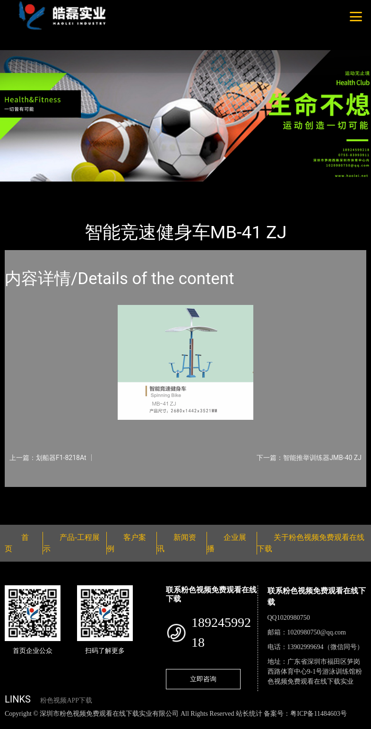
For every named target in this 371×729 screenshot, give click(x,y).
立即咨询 (203, 679)
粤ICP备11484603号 (318, 713)
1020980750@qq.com (316, 632)
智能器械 (109, 188)
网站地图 (14, 724)
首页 (21, 188)
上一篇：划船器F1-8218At (47, 457)
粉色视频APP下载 (66, 700)
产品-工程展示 (61, 188)
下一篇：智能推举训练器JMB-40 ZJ (309, 457)
